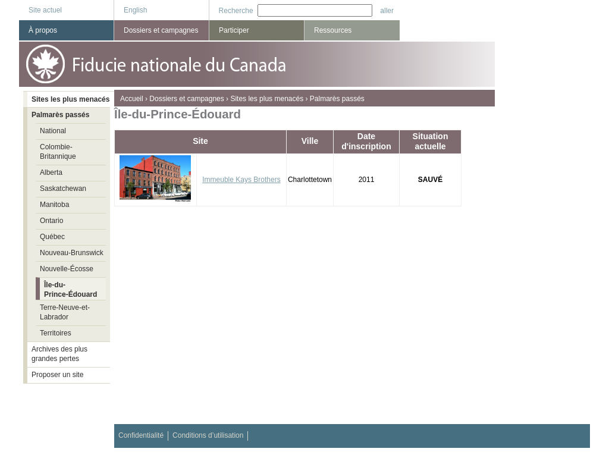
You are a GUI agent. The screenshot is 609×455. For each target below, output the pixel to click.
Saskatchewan (63, 188)
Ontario (51, 220)
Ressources (332, 30)
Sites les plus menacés (266, 99)
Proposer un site (57, 375)
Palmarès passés (337, 99)
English (135, 10)
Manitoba (54, 204)
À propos (43, 30)
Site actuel (45, 10)
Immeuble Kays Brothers (241, 179)
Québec (52, 237)
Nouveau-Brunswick (71, 253)
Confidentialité (141, 435)
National (53, 131)
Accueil (131, 99)
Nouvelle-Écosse (66, 269)
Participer (234, 30)
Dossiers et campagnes (186, 99)
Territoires (55, 333)
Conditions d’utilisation (207, 435)
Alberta (51, 172)
